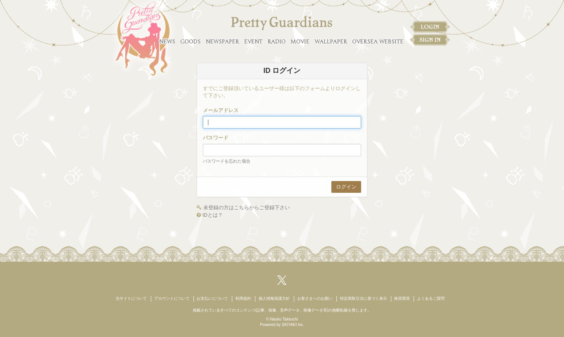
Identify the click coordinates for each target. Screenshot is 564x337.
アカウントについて (172, 298)
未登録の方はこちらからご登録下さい (246, 207)
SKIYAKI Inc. (293, 325)
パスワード (215, 138)
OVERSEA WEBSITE (377, 41)
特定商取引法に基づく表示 (363, 298)
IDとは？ (212, 215)
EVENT (253, 41)
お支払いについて (212, 298)
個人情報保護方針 (274, 298)
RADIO (277, 41)
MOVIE (300, 41)
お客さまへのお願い (315, 298)
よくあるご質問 (431, 298)
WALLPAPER (331, 41)
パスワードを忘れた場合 (226, 161)
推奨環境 (402, 298)
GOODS (190, 41)
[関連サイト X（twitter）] (282, 280)
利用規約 (243, 298)
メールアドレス (221, 110)
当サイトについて (131, 298)
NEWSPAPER (222, 41)
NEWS (167, 41)
